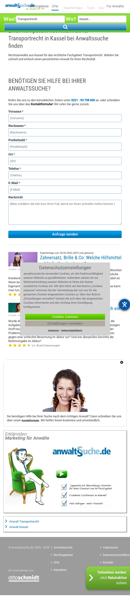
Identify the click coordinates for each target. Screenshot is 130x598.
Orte (57, 6)
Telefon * (14, 169)
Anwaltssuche (63, 547)
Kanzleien (60, 570)
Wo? (70, 19)
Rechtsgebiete (40, 6)
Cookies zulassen (65, 317)
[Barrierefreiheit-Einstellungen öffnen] (124, 304)
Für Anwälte (115, 6)
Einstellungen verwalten (65, 323)
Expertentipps (73, 6)
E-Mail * (14, 183)
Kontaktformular (30, 420)
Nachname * (17, 126)
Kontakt (108, 562)
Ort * (11, 154)
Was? (9, 19)
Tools (89, 6)
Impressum (110, 547)
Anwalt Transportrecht (24, 521)
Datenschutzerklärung (112, 555)
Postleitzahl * (17, 140)
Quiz (100, 6)
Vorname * (15, 111)
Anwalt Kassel (18, 527)
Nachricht (15, 197)
